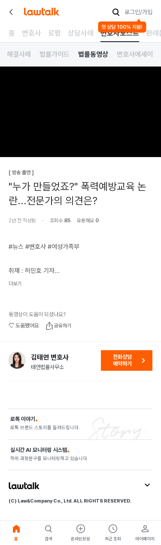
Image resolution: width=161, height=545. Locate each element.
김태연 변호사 (50, 357)
